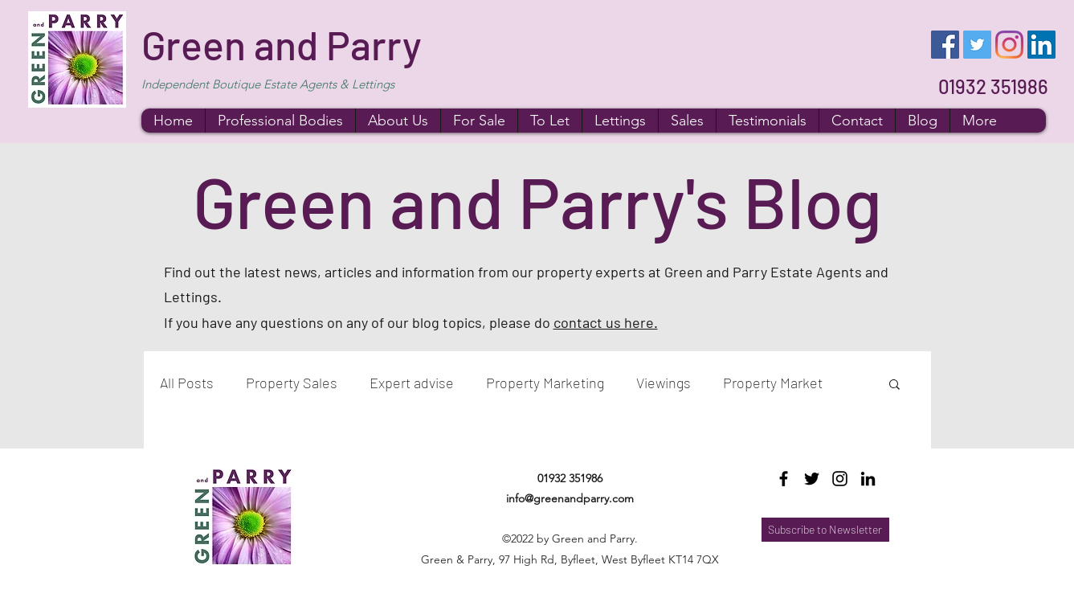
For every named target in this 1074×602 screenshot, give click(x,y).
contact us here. (605, 322)
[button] (894, 385)
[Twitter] (977, 45)
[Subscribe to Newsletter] (825, 530)
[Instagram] (1009, 45)
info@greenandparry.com (570, 498)
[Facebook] (945, 45)
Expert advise (412, 382)
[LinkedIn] (1041, 45)
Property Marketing (545, 382)
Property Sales (291, 382)
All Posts (187, 382)
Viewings (663, 382)
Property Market (773, 382)
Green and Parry (281, 44)
